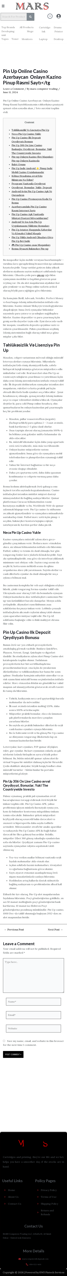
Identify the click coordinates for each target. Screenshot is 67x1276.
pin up (40, 275)
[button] (6, 6)
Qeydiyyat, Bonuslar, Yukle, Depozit (32, 187)
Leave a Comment (13, 88)
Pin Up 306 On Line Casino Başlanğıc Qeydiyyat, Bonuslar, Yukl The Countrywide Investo (32, 149)
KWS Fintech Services (51, 1272)
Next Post (55, 929)
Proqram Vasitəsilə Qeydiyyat (29, 183)
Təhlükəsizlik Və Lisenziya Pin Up (30, 129)
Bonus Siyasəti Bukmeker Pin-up (30, 248)
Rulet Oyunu (18, 164)
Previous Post (14, 929)
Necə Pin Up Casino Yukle (26, 133)
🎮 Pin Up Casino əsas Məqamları (31, 244)
